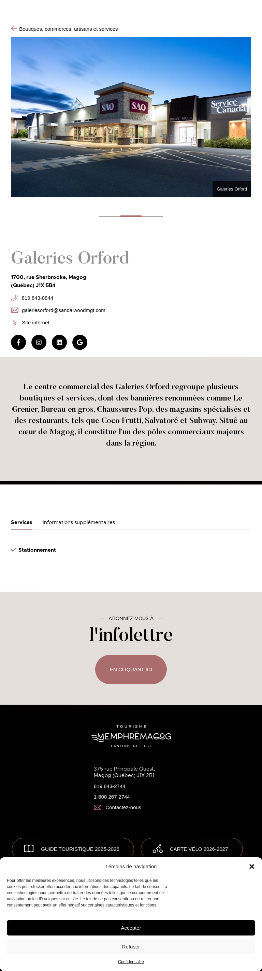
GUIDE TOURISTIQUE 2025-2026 (80, 849)
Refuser (131, 946)
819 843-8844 (32, 298)
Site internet (31, 322)
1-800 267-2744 (112, 797)
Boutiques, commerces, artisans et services (64, 29)
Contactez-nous (117, 807)
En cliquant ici (131, 669)
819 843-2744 (110, 786)
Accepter (131, 928)
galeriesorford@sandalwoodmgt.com (58, 310)
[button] (251, 866)
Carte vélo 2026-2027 (199, 849)
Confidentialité (131, 961)
